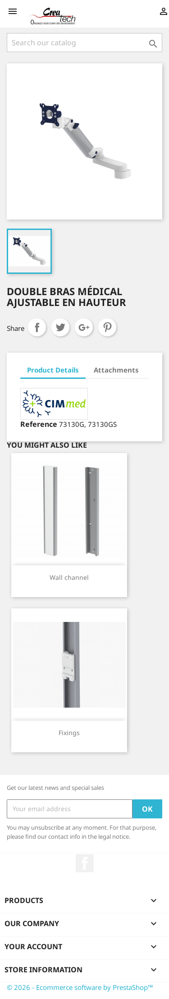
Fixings (69, 732)
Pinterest (107, 327)
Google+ (84, 327)
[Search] (84, 42)
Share (37, 327)
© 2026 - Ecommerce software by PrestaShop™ (80, 987)
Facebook (85, 863)
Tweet (60, 327)
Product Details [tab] (53, 369)
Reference (38, 424)
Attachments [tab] (116, 369)
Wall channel (69, 577)
